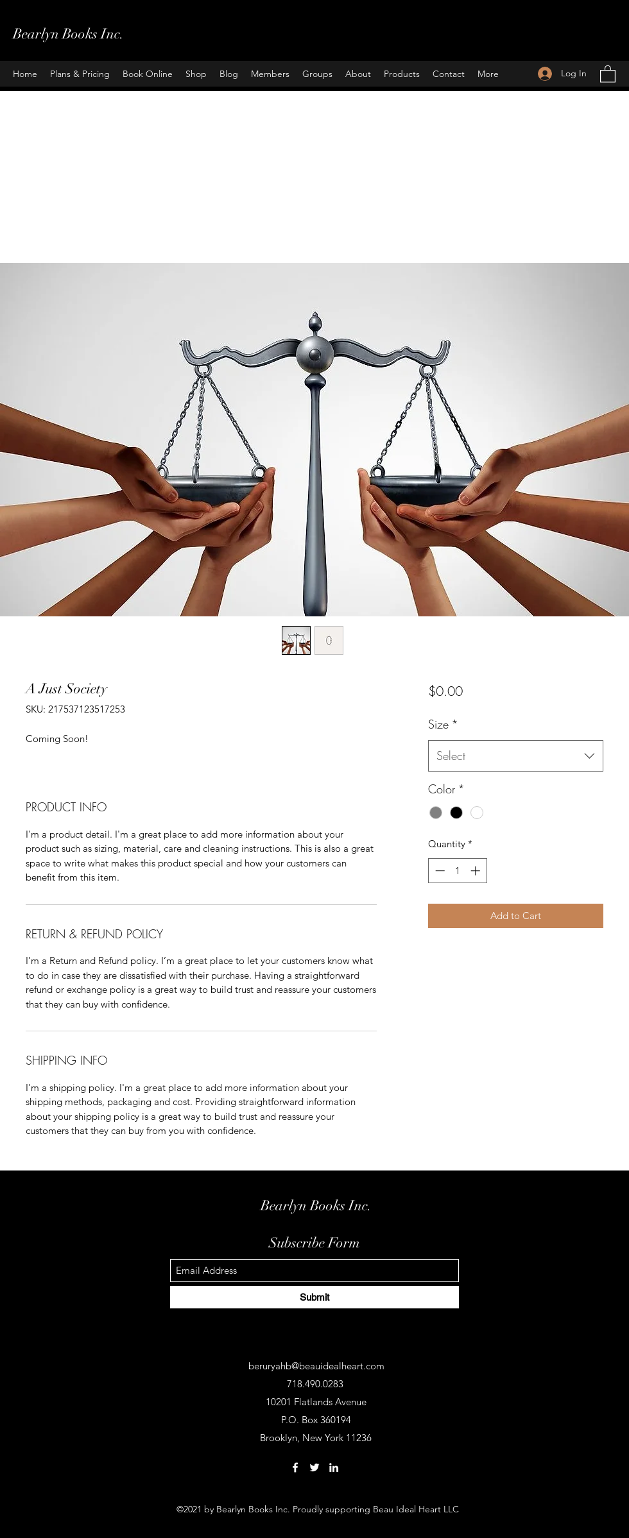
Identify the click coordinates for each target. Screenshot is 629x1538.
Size (443, 724)
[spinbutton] (457, 871)
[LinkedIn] (333, 1467)
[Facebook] (295, 1467)
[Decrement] (438, 871)
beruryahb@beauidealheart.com (316, 1366)
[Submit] (314, 1297)
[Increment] (476, 871)
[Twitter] (314, 1467)
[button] (608, 73)
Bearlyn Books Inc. (68, 33)
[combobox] (515, 756)
